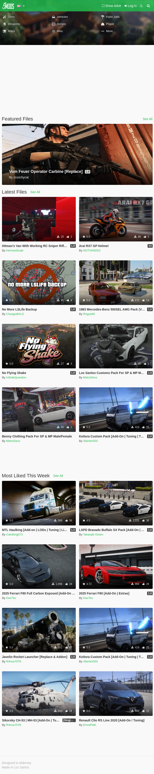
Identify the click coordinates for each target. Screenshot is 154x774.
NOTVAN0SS (91, 250)
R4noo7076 (13, 661)
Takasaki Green (93, 534)
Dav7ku (11, 598)
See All (147, 119)
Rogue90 (89, 314)
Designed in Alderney (16, 763)
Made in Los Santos (15, 767)
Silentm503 (90, 441)
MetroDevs (90, 377)
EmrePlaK (89, 725)
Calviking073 (14, 534)
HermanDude (14, 250)
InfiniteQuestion (16, 377)
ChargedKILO (15, 314)
